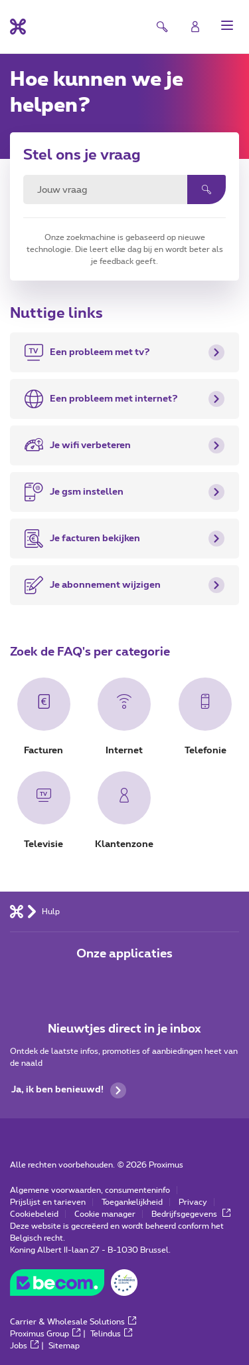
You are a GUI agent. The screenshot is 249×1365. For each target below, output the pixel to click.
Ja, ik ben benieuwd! (68, 1090)
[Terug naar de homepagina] (18, 26)
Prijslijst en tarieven (48, 1202)
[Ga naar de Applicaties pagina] (88, 982)
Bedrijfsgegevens (190, 1214)
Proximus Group (45, 1334)
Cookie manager (104, 1214)
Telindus (111, 1334)
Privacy (193, 1202)
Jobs (24, 1346)
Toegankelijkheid (132, 1202)
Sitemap (64, 1346)
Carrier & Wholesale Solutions (73, 1322)
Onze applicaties (124, 954)
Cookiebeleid (34, 1214)
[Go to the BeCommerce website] (73, 1286)
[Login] (195, 26)
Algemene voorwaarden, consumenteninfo (90, 1190)
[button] (227, 25)
